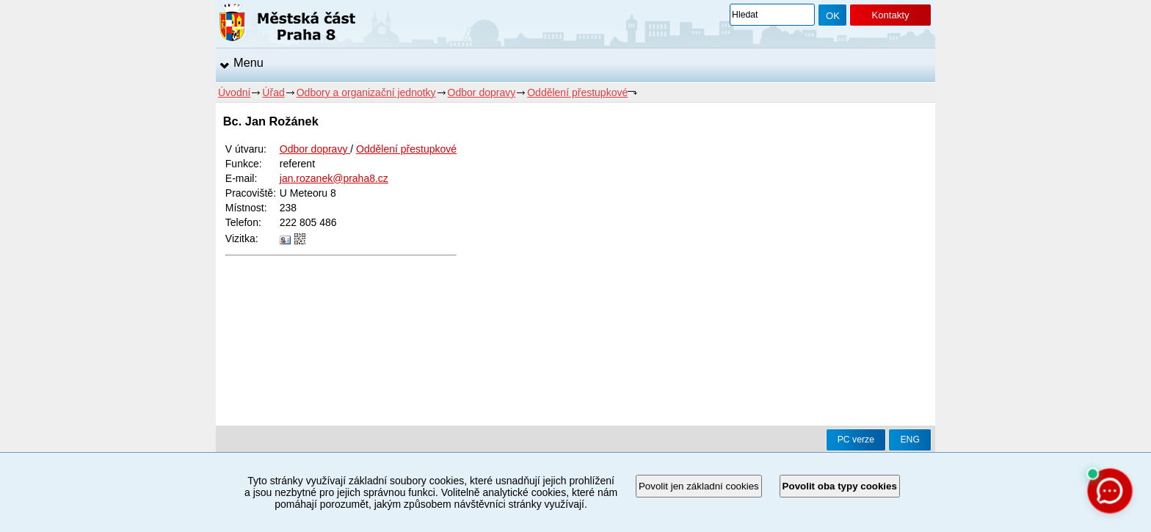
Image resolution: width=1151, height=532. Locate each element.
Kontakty (890, 15)
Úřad (273, 92)
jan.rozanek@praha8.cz (334, 178)
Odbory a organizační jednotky (366, 92)
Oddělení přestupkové (577, 92)
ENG (910, 439)
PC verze (856, 439)
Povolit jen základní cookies (699, 486)
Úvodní (234, 92)
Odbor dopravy (482, 92)
